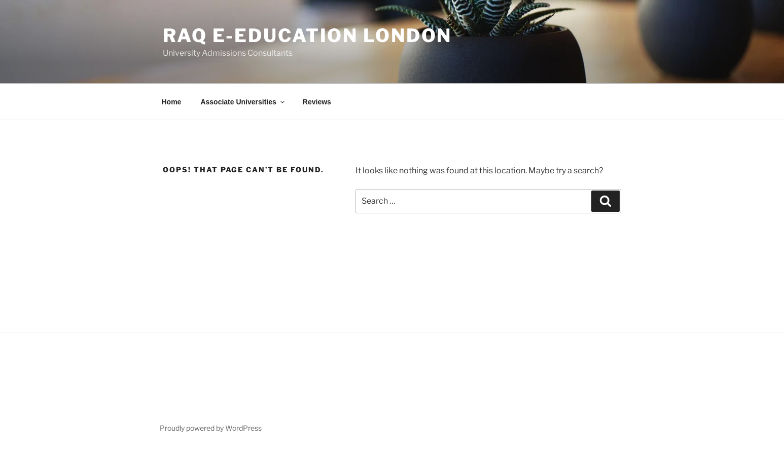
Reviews (317, 102)
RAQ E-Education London (307, 35)
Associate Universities (243, 102)
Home (172, 102)
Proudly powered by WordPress (211, 428)
